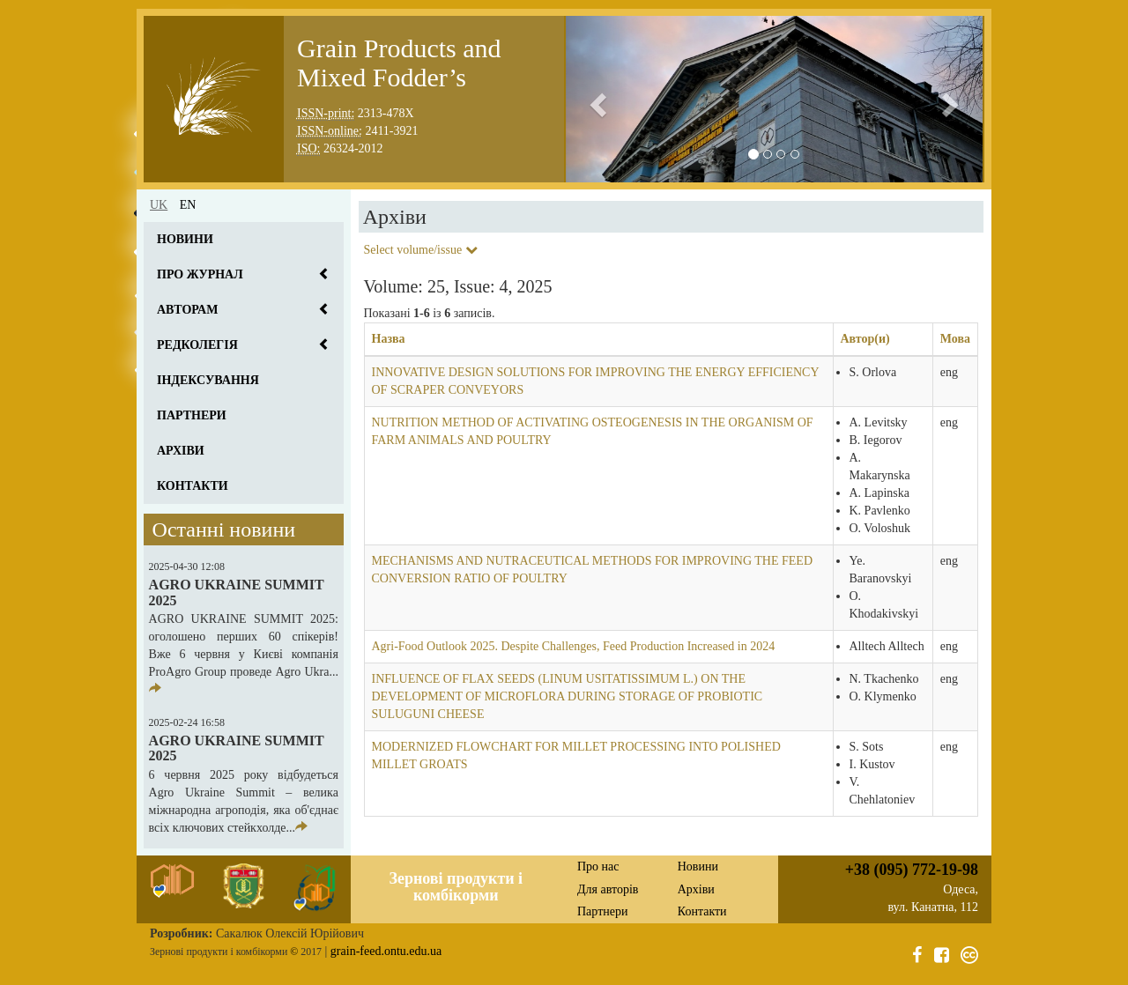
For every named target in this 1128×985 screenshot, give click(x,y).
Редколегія (197, 345)
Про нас (598, 866)
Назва (388, 338)
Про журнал (200, 274)
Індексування (208, 380)
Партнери (191, 415)
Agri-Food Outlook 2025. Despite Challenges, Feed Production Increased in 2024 (574, 646)
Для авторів (607, 889)
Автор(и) (865, 338)
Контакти (192, 486)
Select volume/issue (421, 249)
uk (158, 204)
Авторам (187, 309)
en (188, 204)
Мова (955, 338)
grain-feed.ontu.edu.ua (386, 951)
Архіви (180, 450)
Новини (185, 239)
